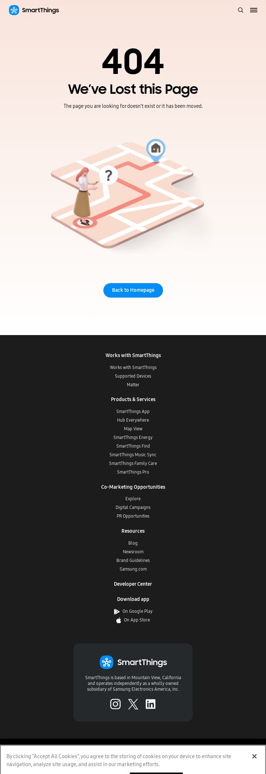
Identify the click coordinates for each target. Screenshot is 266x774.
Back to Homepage (133, 290)
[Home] (34, 10)
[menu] (254, 10)
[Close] (254, 761)
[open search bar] (241, 10)
